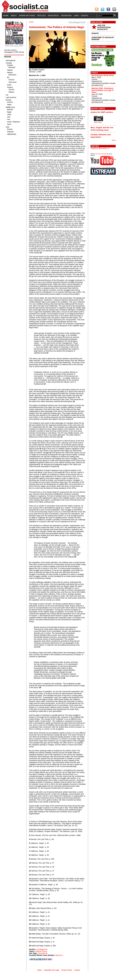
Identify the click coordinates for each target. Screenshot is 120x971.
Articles (41, 15)
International (42, 953)
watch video (98, 122)
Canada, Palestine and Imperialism (101, 135)
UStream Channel (101, 167)
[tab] (103, 112)
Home (5, 15)
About (14, 15)
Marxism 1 (59, 955)
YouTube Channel (101, 154)
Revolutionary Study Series (103, 75)
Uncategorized (41, 949)
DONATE (95, 33)
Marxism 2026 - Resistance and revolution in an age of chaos (102, 90)
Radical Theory (41, 951)
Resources (53, 15)
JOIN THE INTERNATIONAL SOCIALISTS (104, 27)
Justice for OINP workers (102, 112)
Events (84, 15)
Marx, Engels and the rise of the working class (102, 128)
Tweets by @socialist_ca (100, 148)
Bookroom (66, 15)
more (114, 140)
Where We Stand (27, 15)
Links (76, 15)
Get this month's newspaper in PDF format (14, 51)
